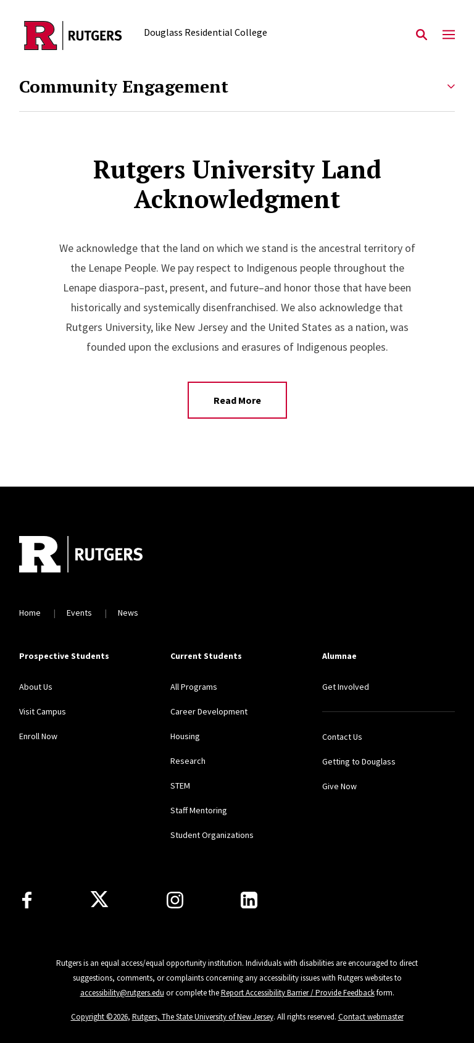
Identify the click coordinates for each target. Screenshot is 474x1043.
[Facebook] (26, 900)
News (128, 612)
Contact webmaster (371, 1017)
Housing (185, 736)
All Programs (193, 686)
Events (79, 612)
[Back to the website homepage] (73, 35)
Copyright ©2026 (99, 1017)
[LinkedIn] (249, 900)
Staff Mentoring (198, 810)
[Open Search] (421, 35)
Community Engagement (123, 86)
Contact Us (342, 736)
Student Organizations (212, 834)
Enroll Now (38, 736)
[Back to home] (100, 556)
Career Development (208, 711)
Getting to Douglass (359, 761)
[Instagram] (175, 900)
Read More (237, 400)
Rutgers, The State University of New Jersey (202, 1017)
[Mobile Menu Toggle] (448, 35)
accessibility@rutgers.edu (122, 992)
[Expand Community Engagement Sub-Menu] (451, 86)
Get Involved (345, 686)
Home (30, 612)
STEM (180, 785)
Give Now (339, 786)
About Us (35, 686)
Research (188, 760)
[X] (99, 899)
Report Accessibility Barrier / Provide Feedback (298, 992)
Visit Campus (42, 711)
